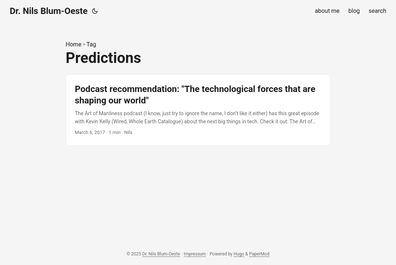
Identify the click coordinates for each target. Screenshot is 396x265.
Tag (91, 44)
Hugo (238, 254)
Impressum (195, 254)
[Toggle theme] (94, 11)
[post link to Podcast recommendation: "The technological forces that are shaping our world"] (198, 110)
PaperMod (259, 254)
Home (74, 44)
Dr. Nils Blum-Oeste (49, 11)
